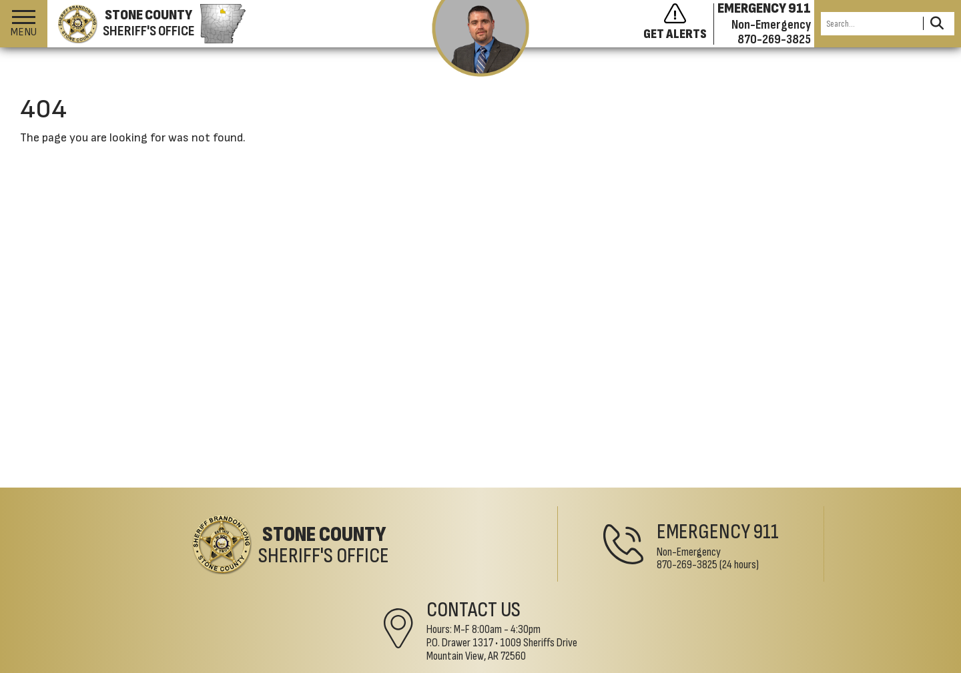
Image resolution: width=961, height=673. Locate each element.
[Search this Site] (870, 23)
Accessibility (307, 665)
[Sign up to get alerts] (678, 24)
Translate (372, 665)
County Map (435, 665)
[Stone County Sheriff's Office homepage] (146, 24)
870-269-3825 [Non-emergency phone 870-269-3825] (774, 39)
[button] (24, 23)
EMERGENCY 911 (764, 9)
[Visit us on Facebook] (929, 633)
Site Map (243, 665)
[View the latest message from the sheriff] (480, 38)
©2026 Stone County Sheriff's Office (116, 665)
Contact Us (740, 529)
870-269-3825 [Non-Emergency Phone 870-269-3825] (476, 569)
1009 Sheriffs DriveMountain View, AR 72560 (768, 568)
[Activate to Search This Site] (936, 23)
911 (556, 536)
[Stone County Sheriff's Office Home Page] (213, 548)
